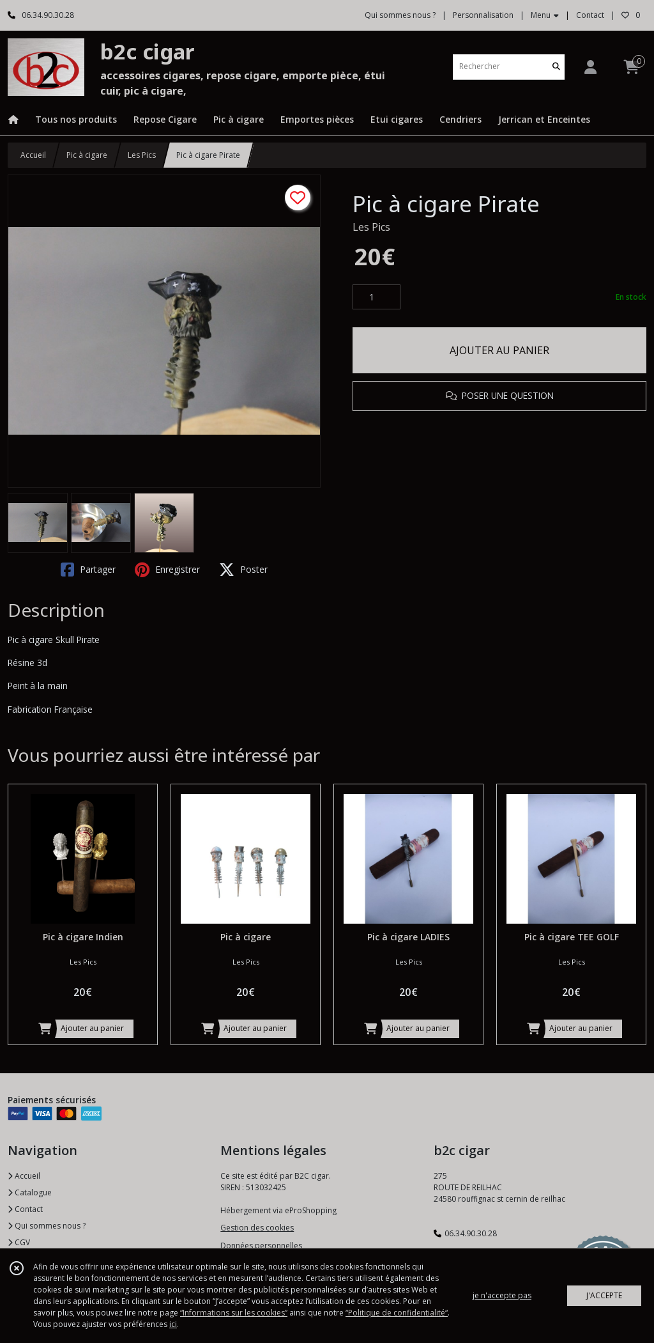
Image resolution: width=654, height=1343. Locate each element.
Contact (590, 15)
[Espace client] (590, 66)
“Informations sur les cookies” (233, 1312)
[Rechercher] (556, 66)
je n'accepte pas (502, 1295)
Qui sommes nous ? (47, 1225)
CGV (19, 1242)
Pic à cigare (86, 155)
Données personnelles (261, 1245)
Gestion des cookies (257, 1227)
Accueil (33, 155)
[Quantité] (376, 297)
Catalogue (30, 1192)
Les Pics (142, 155)
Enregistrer (167, 569)
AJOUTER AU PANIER (499, 350)
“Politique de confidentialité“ (397, 1312)
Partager (88, 569)
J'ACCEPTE (604, 1295)
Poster (243, 569)
